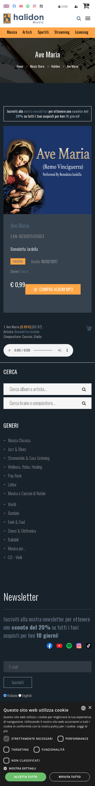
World (12, 504)
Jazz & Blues (17, 449)
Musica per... (16, 548)
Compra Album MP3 (53, 289)
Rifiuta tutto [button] (70, 777)
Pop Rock (15, 476)
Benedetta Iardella (24, 249)
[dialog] (47, 744)
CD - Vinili (15, 557)
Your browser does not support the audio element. (38, 350)
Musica (12, 32)
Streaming (61, 32)
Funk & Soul (16, 522)
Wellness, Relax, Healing (25, 467)
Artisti (27, 32)
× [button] (90, 708)
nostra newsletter (36, 111)
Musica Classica (19, 440)
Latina (12, 484)
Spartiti (43, 32)
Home (20, 66)
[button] (47, 768)
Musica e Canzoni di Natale (27, 493)
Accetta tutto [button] (25, 777)
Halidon (55, 66)
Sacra (24, 271)
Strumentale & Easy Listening (29, 458)
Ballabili (13, 540)
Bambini (13, 513)
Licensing (81, 32)
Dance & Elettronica (22, 531)
